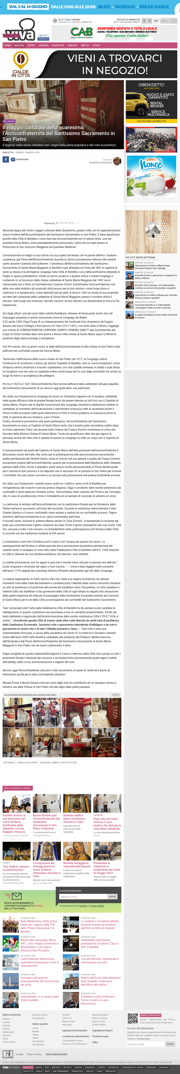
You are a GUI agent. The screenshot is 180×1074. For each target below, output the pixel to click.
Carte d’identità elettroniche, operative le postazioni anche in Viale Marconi (40, 962)
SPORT (31, 45)
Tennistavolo (38, 1044)
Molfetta (28, 1071)
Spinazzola (77, 1071)
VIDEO (96, 45)
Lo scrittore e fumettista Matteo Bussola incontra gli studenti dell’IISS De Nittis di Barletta (100, 925)
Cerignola (90, 1067)
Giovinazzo (113, 1067)
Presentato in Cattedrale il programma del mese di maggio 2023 (107, 868)
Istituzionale (8, 1032)
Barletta (28, 1067)
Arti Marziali (38, 1041)
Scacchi (66, 1014)
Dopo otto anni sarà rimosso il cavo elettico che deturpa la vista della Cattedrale (107, 823)
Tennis (35, 1038)
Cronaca (7, 1025)
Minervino (151, 1067)
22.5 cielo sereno (73, 20)
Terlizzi (90, 1071)
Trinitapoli (110, 1071)
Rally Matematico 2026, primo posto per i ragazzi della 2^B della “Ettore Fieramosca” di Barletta (39, 926)
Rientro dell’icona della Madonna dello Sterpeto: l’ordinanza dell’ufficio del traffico (101, 981)
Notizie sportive (40, 1024)
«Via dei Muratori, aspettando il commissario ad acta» (100, 960)
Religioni (7, 1019)
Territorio (7, 1035)
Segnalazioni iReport (102, 1030)
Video (95, 1042)
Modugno (164, 1067)
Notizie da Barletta (12, 1014)
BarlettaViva (19, 28)
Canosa (78, 1067)
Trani (99, 1071)
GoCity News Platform (56, 1054)
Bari (47, 1067)
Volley (35, 1034)
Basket (35, 1031)
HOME (7, 45)
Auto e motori (98, 1021)
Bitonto (68, 1067)
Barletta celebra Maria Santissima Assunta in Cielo (74, 819)
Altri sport (67, 1024)
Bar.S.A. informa (99, 1018)
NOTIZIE (19, 45)
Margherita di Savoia (132, 1067)
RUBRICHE (58, 45)
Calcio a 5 (67, 1018)
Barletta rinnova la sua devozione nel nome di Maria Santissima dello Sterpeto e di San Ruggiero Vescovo (14, 823)
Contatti (19, 1054)
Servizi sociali (9, 1042)
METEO (85, 45)
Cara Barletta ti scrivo (72, 1040)
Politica (6, 1028)
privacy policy (97, 906)
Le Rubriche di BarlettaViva (75, 1036)
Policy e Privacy (34, 1054)
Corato (101, 1067)
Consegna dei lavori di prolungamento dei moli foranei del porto (40, 981)
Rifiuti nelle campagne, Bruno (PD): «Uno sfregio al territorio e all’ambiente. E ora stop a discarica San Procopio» (40, 945)
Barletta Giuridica (100, 1014)
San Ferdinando (61, 1071)
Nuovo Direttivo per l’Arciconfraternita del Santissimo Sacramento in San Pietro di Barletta (46, 822)
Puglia (39, 1071)
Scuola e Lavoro (39, 1014)
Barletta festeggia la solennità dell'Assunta (76, 864)
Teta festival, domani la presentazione (16, 868)
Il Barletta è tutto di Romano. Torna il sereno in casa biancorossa (98, 1000)
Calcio (35, 1028)
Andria (38, 1067)
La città (6, 1022)
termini (82, 906)
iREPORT (73, 45)
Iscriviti (112, 896)
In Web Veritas (99, 1024)
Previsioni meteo (100, 1036)
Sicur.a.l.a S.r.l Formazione (74, 1044)
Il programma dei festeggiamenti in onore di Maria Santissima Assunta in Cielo (47, 869)
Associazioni (38, 1018)
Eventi (5, 1038)
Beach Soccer (68, 1021)
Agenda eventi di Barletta (74, 1030)
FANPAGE (43, 39)
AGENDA (44, 45)
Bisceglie (56, 1067)
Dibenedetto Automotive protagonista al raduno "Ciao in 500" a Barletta (100, 943)
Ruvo (47, 1071)
